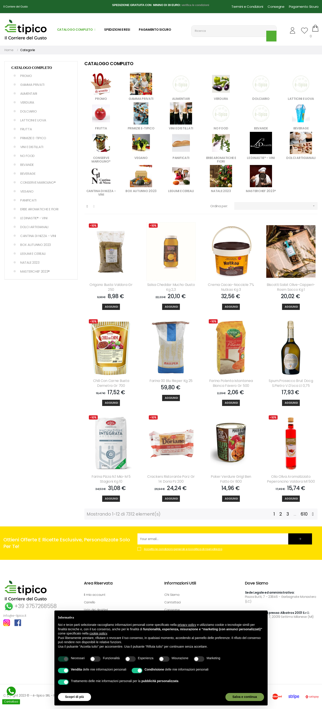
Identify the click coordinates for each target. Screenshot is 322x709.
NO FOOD (27, 155)
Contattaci (172, 602)
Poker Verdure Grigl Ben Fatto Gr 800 (231, 479)
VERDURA (27, 102)
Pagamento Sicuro (304, 6)
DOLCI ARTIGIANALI (34, 227)
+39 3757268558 (30, 606)
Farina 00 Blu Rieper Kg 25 (171, 380)
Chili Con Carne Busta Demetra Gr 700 (111, 383)
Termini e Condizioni (247, 6)
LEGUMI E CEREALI (33, 253)
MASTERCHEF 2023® (35, 271)
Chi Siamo (171, 595)
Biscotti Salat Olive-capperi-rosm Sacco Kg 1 (291, 287)
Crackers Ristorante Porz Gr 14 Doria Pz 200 (171, 479)
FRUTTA (26, 129)
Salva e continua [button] (245, 697)
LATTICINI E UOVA (33, 120)
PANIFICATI (28, 200)
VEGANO (26, 191)
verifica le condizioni (195, 5)
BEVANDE (27, 164)
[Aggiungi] (111, 307)
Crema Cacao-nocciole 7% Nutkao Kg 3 (231, 287)
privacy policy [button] (187, 625)
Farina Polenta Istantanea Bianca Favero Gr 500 (231, 383)
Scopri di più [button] (74, 697)
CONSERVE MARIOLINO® (38, 182)
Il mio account (94, 595)
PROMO (26, 75)
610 (304, 514)
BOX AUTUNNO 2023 (35, 244)
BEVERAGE (28, 173)
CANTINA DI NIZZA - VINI (38, 235)
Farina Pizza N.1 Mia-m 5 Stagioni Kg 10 (111, 479)
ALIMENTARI (28, 93)
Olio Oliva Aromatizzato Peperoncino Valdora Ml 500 (291, 479)
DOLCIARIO (28, 111)
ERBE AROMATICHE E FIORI (39, 209)
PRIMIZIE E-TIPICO (33, 138)
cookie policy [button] (98, 633)
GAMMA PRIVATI (32, 84)
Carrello (89, 602)
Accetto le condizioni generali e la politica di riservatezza (183, 549)
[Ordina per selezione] (276, 206)
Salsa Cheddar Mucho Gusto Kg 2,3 (171, 287)
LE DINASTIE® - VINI (33, 218)
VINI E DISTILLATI (31, 147)
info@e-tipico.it (14, 615)
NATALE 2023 (30, 262)
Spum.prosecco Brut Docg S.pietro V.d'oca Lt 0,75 (291, 383)
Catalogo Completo (31, 68)
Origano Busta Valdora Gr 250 (111, 287)
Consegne (276, 6)
